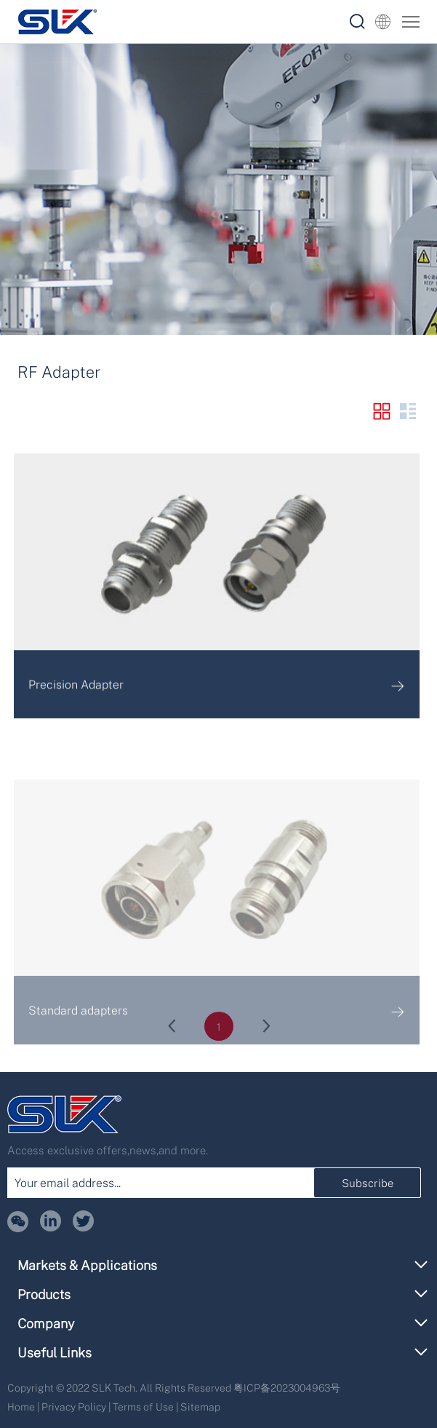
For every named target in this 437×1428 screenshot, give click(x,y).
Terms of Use (143, 1406)
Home (21, 1406)
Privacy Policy (73, 1406)
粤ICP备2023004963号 (286, 1387)
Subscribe (367, 1182)
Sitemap (200, 1406)
